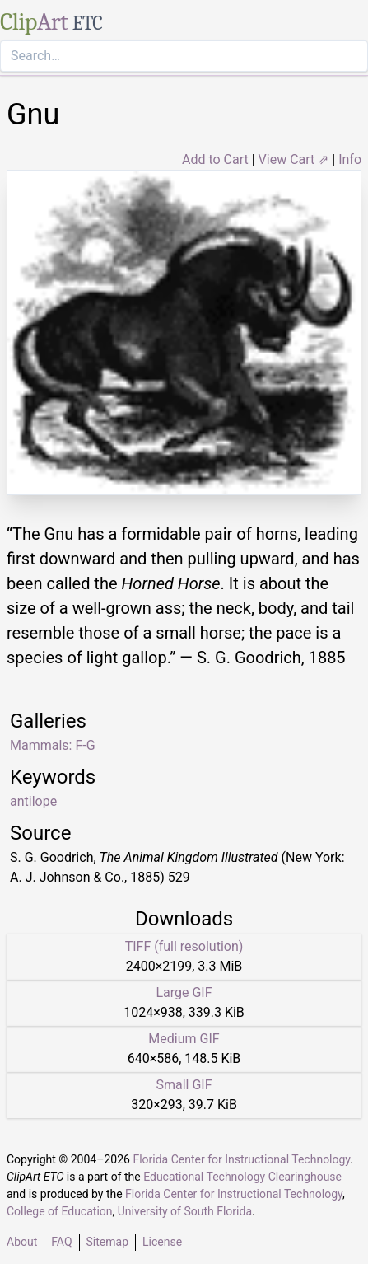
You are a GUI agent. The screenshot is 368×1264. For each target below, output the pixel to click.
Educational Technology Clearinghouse (242, 1176)
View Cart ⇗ (294, 159)
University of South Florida (185, 1211)
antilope (33, 801)
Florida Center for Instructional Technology (241, 1159)
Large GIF (184, 992)
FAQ (61, 1241)
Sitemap (107, 1241)
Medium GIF (183, 1038)
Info (349, 159)
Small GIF (184, 1085)
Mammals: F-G (52, 745)
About (22, 1241)
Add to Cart (215, 159)
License (162, 1241)
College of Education (60, 1211)
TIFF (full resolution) (184, 946)
